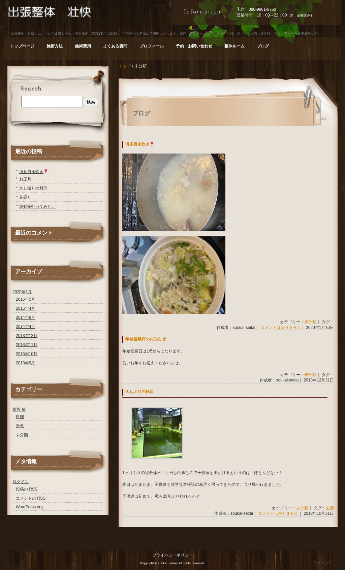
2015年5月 (25, 299)
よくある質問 (115, 46)
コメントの (30, 498)
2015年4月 (25, 308)
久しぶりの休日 (139, 391)
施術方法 (54, 46)
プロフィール (151, 46)
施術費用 (83, 46)
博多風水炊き (139, 144)
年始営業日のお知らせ (145, 339)
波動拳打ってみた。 (37, 206)
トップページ (22, 46)
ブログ (263, 46)
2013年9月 (25, 363)
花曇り (25, 197)
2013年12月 (26, 335)
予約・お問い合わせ (194, 46)
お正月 (25, 179)
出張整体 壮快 (89, 18)
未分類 (310, 322)
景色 (20, 426)
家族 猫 (19, 409)
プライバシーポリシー (172, 555)
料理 (20, 416)
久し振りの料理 (33, 188)
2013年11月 (26, 344)
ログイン (20, 481)
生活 (330, 508)
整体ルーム (234, 46)
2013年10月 (26, 353)
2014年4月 (25, 326)
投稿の (26, 489)
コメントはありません (280, 327)
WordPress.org (29, 507)
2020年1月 (22, 292)
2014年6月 (25, 317)
